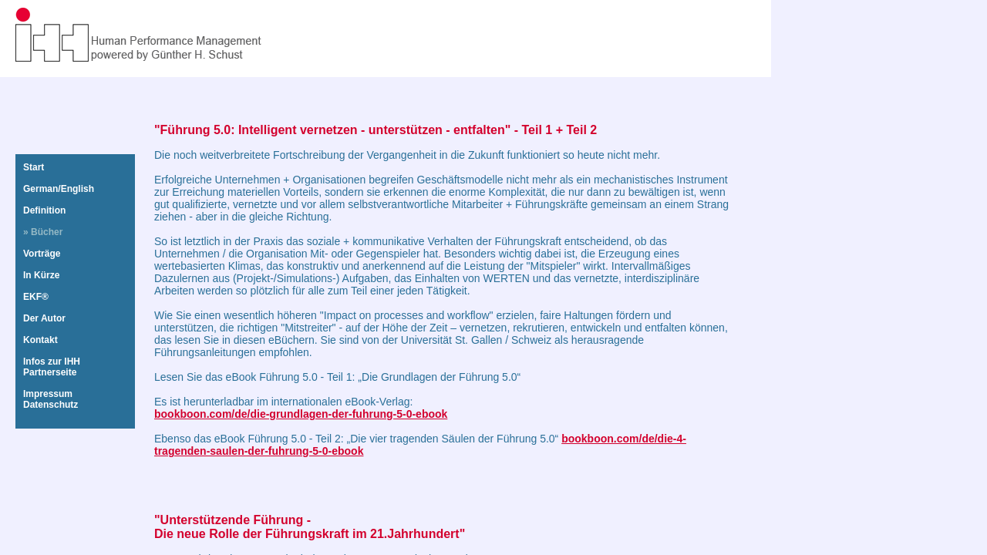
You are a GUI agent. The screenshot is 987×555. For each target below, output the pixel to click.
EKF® (36, 296)
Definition (44, 210)
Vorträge (41, 253)
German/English (58, 188)
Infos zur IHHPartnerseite (51, 367)
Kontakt (40, 340)
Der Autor (44, 318)
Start (33, 167)
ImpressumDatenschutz (50, 399)
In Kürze (41, 275)
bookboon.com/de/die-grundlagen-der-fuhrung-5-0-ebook (300, 414)
